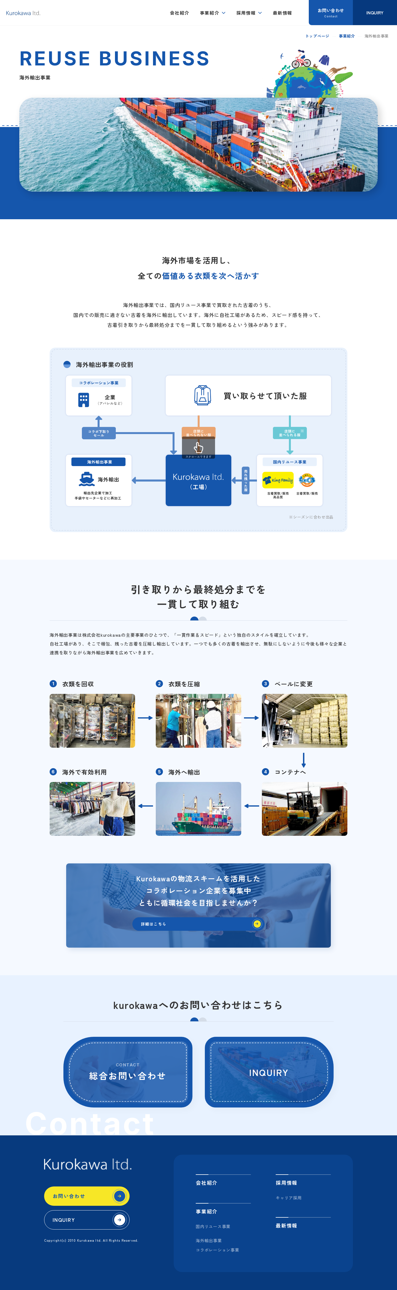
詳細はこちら (157, 926)
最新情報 (282, 12)
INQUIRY (64, 1219)
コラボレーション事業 (217, 1250)
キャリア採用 (289, 1198)
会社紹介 (179, 12)
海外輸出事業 (209, 1240)
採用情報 (246, 12)
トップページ (317, 36)
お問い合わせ (69, 1195)
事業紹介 (209, 12)
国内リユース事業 (213, 1226)
